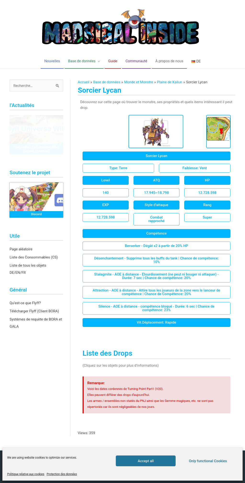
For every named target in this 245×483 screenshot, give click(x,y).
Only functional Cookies (208, 461)
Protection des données (62, 474)
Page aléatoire (21, 249)
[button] (156, 156)
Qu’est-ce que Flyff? (25, 303)
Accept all (146, 461)
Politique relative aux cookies (25, 474)
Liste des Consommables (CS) (34, 257)
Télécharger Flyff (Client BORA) (34, 311)
